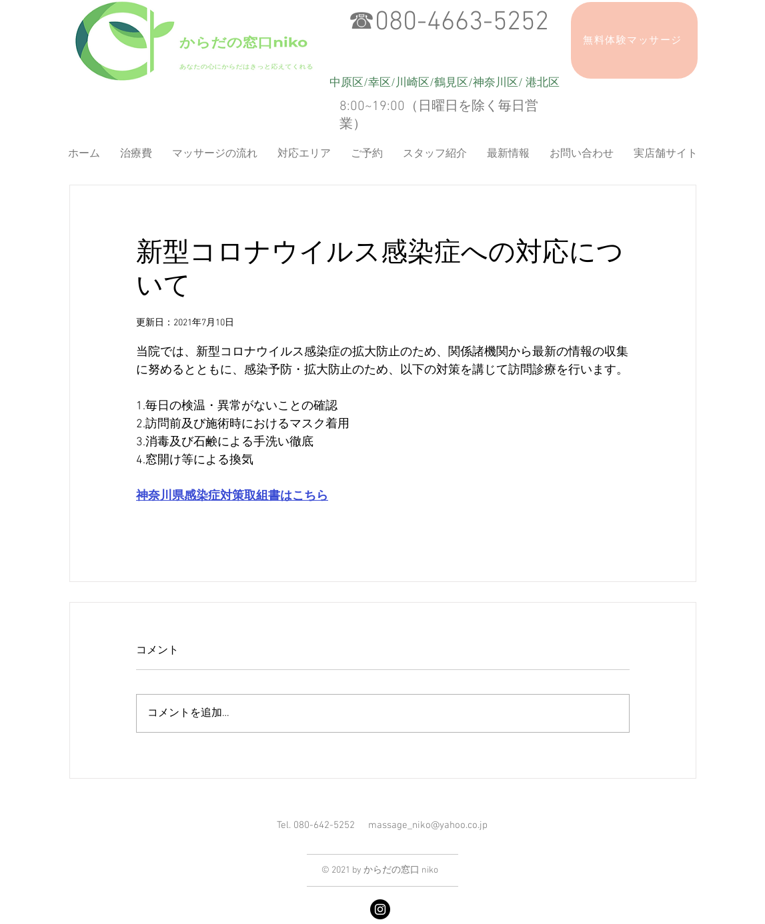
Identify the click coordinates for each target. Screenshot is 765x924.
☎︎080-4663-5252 (448, 23)
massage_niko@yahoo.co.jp (428, 825)
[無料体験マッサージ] (634, 40)
